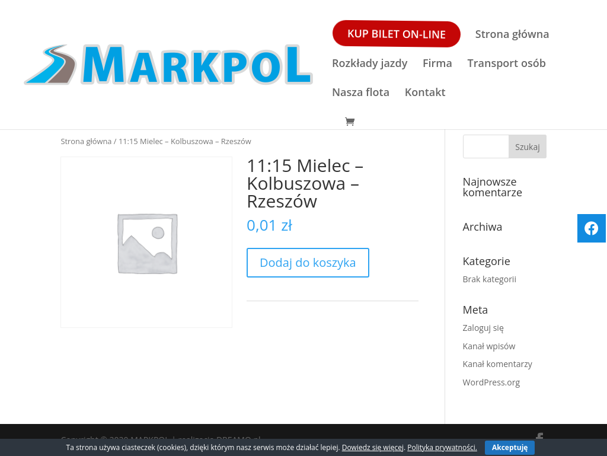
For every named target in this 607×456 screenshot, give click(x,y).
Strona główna (512, 35)
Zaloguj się (483, 327)
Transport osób (507, 64)
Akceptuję (510, 447)
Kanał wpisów (489, 346)
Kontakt (425, 93)
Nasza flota (360, 93)
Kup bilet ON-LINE (396, 34)
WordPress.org (491, 382)
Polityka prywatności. (442, 447)
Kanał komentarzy (497, 363)
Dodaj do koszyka (308, 262)
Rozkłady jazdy (369, 64)
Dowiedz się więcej (373, 447)
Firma (437, 64)
